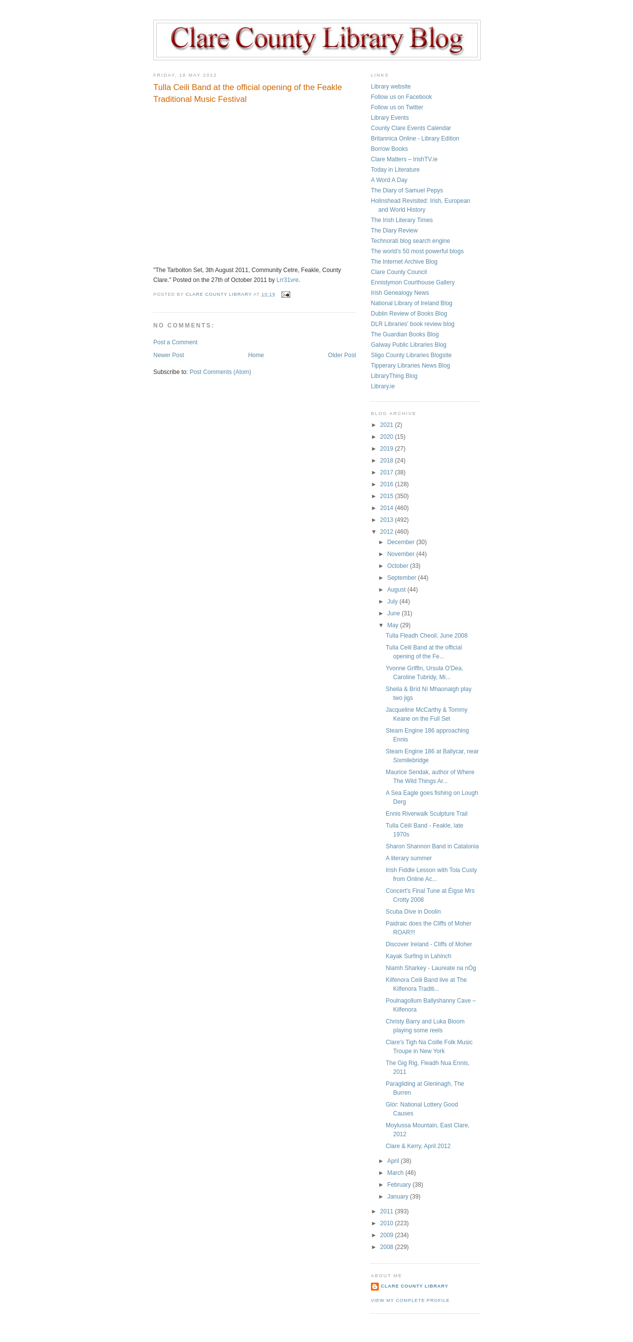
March (396, 1172)
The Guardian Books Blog (405, 334)
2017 (387, 472)
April (394, 1160)
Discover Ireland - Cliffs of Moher (429, 944)
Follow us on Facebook (401, 96)
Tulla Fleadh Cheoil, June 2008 (427, 635)
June (394, 613)
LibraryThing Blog (394, 375)
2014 (387, 508)
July (393, 601)
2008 (387, 1247)
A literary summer (409, 858)
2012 (387, 531)
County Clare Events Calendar (411, 128)
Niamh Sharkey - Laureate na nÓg (431, 968)
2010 (387, 1223)
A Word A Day (389, 180)
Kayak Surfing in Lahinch (419, 956)
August (397, 589)
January (398, 1196)
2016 (387, 484)
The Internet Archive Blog (404, 261)
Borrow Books (389, 148)
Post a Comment (175, 342)
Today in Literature (395, 169)
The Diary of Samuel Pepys (407, 190)
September (402, 577)
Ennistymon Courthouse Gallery (412, 282)
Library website (391, 86)
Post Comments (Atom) (220, 372)
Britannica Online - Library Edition (415, 138)
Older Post (342, 355)
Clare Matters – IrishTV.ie (404, 159)
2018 (387, 460)
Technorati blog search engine (410, 240)
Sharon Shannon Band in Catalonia (432, 846)
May (393, 625)
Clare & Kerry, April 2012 (418, 1146)
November (401, 554)
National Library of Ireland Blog (411, 303)
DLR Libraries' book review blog (412, 324)
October (398, 565)
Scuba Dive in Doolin (413, 911)
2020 (387, 436)
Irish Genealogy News (400, 292)
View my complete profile (410, 1300)
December (401, 542)
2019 (387, 448)
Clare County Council (399, 272)
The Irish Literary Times (402, 220)
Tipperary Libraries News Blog (410, 365)
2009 (387, 1235)
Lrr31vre (287, 280)
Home (256, 355)
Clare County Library (415, 1286)
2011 (387, 1211)
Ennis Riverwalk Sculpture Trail (426, 813)
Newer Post (168, 355)
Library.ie (383, 386)
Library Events (390, 117)
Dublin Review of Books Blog (409, 313)
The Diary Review (394, 230)
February (399, 1184)
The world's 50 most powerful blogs (417, 251)
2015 (387, 496)
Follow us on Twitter (397, 107)
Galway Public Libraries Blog (409, 344)
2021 (387, 424)
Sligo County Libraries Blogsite (411, 355)
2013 (387, 519)
